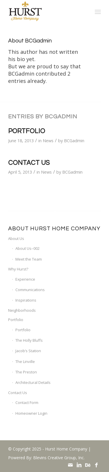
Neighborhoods (22, 310)
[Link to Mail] (70, 464)
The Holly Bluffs (29, 340)
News (48, 140)
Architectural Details (33, 382)
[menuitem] (98, 12)
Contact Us (29, 163)
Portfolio (26, 131)
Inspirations (25, 300)
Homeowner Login (31, 413)
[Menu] (98, 12)
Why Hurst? (18, 269)
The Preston (26, 372)
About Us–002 (27, 248)
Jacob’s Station (28, 350)
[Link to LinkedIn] (79, 464)
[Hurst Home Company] (45, 11)
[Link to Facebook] (96, 464)
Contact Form (26, 402)
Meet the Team (28, 259)
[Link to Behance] (87, 464)
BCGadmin (74, 140)
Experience (25, 279)
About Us (16, 238)
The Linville (25, 361)
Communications (30, 289)
